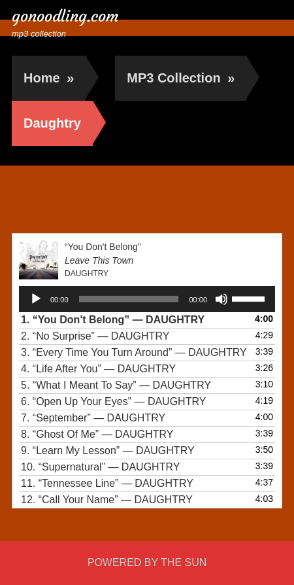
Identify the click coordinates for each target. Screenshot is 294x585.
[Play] (35, 299)
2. (95, 336)
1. (112, 319)
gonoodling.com (65, 16)
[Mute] (221, 299)
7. (93, 417)
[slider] (129, 299)
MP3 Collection (181, 78)
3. (134, 352)
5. (116, 385)
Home (49, 78)
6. (113, 401)
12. (107, 499)
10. (100, 466)
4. (98, 368)
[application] (147, 299)
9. (108, 450)
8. (97, 434)
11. (107, 483)
